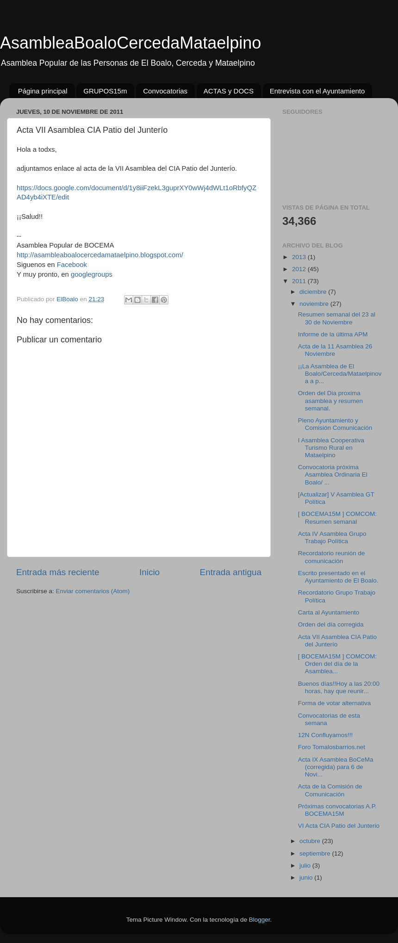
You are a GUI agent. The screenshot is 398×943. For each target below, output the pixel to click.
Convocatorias (165, 91)
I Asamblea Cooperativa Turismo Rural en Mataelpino (331, 448)
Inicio (149, 572)
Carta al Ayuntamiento (329, 612)
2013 (300, 257)
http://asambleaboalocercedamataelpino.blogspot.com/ (100, 255)
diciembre (313, 291)
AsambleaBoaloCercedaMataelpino (130, 42)
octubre (310, 841)
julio (305, 865)
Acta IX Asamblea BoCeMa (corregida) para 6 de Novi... (335, 767)
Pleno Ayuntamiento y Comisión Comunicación (335, 424)
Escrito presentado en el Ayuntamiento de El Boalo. (338, 577)
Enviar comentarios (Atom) (93, 591)
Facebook (72, 264)
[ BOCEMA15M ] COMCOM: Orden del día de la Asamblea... (337, 664)
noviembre (314, 303)
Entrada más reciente (58, 572)
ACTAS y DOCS (229, 91)
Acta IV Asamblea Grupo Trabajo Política (332, 537)
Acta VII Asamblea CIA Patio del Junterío (337, 640)
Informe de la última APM (333, 334)
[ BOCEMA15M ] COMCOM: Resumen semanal (337, 517)
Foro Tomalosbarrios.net (331, 747)
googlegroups (91, 274)
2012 (300, 269)
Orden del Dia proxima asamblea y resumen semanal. (330, 400)
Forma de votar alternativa (334, 703)
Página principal (43, 91)
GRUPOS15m (105, 91)
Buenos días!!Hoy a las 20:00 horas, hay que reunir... (338, 687)
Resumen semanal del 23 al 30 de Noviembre (336, 318)
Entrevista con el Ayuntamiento (317, 91)
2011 (300, 281)
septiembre (315, 853)
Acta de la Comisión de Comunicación (330, 790)
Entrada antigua (230, 572)
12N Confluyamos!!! (325, 735)
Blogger (259, 919)
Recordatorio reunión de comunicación (331, 557)
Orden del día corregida (331, 624)
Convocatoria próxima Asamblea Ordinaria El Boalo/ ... (332, 474)
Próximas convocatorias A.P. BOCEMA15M (337, 810)
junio (306, 877)
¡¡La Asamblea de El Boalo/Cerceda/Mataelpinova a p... (340, 374)
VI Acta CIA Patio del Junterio (338, 825)
